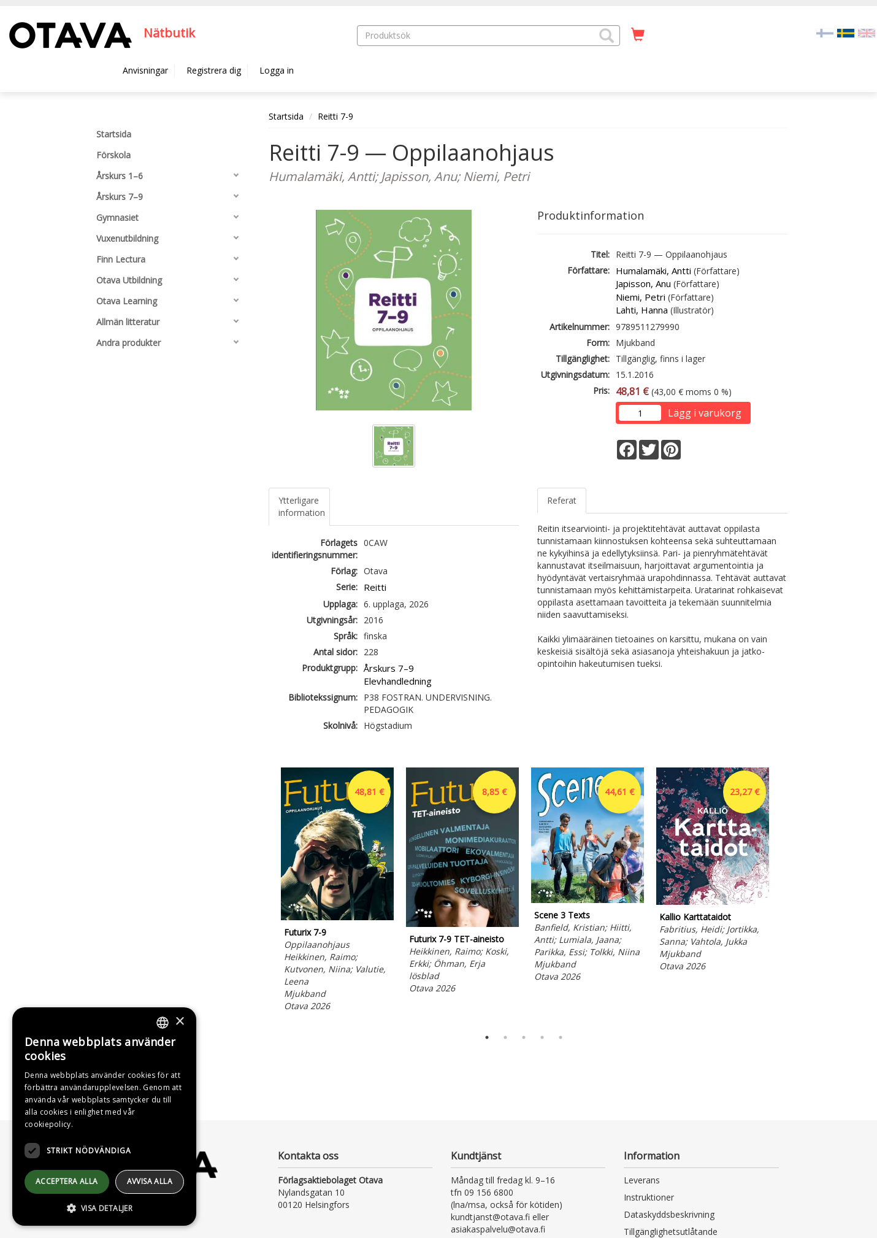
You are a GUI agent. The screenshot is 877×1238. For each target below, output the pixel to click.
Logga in (276, 70)
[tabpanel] (337, 891)
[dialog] (104, 1116)
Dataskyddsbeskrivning (669, 1214)
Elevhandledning (398, 681)
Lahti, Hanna (642, 310)
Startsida (286, 116)
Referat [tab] (561, 500)
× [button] (179, 1021)
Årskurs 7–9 (389, 668)
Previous (265, 895)
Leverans (642, 1180)
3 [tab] (524, 1037)
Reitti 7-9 (335, 116)
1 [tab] (487, 1037)
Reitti (375, 587)
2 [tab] (505, 1037)
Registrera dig (213, 70)
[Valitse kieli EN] (866, 32)
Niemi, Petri (640, 297)
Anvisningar (145, 70)
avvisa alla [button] (149, 1181)
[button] (606, 35)
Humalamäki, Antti (653, 270)
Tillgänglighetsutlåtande (671, 1231)
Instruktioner (649, 1197)
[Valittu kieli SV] (845, 32)
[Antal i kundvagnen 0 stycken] (637, 35)
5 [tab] (560, 1037)
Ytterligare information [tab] (301, 506)
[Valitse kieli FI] (824, 32)
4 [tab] (542, 1037)
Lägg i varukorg (704, 413)
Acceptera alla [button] (67, 1181)
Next (782, 895)
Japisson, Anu (643, 283)
